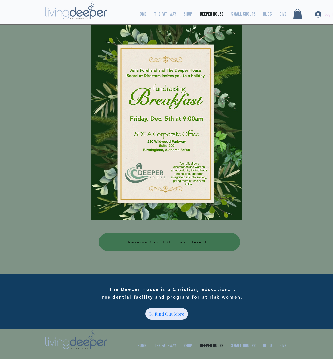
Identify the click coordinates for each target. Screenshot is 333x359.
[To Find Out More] (166, 314)
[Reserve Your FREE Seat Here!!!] (169, 242)
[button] (297, 14)
